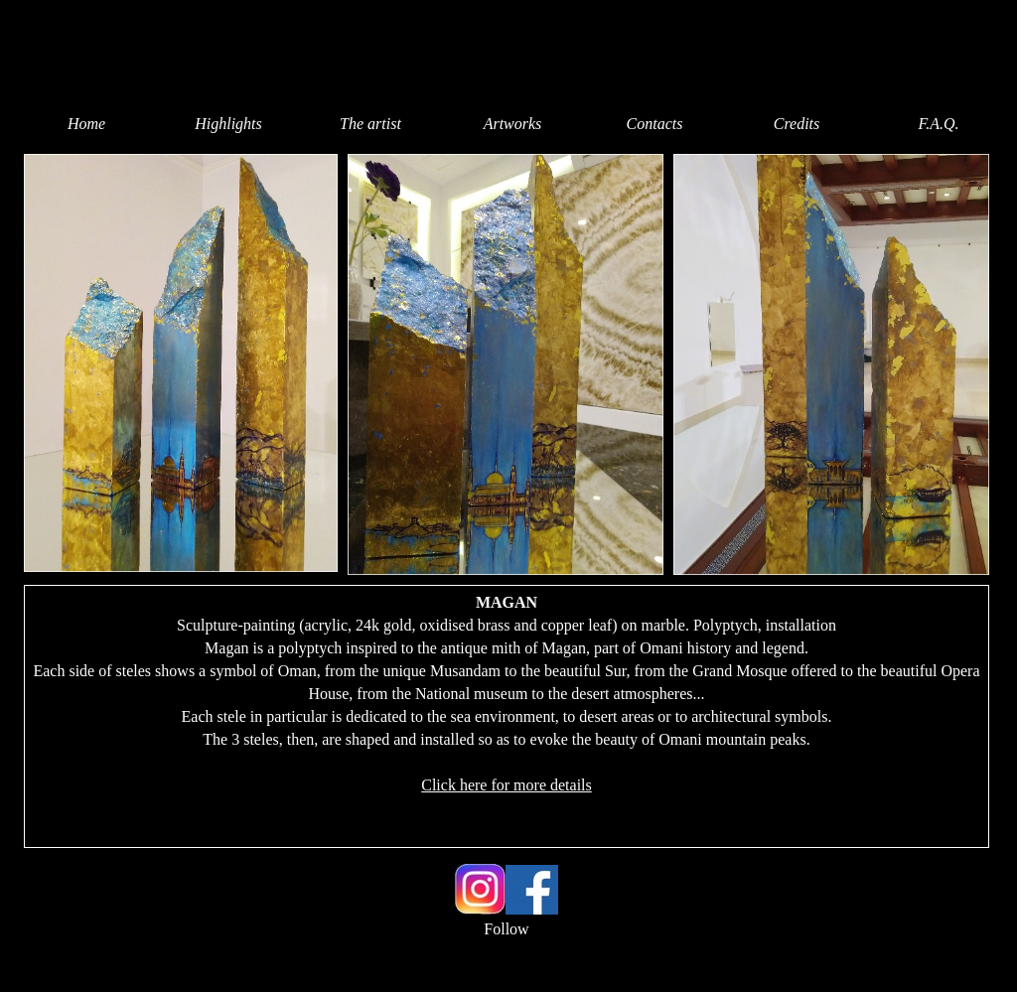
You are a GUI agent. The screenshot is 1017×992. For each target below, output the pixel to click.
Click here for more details (506, 785)
